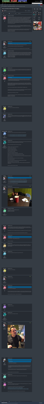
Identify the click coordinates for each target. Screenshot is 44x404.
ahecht (40, 12)
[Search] (35, 3)
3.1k (4, 136)
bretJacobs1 (4, 15)
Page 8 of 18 (19, 13)
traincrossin (4, 106)
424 (4, 73)
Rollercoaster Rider (4, 131)
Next (15, 13)
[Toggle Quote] (8, 77)
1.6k (4, 119)
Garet (4, 358)
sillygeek (4, 304)
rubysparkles (4, 251)
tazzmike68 (4, 374)
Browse (2, 3)
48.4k (4, 181)
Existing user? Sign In (37, 1)
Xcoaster (5, 382)
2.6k (4, 363)
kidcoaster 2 (4, 114)
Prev (3, 13)
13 (14, 13)
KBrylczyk (4, 140)
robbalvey (5, 10)
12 (13, 13)
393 (4, 56)
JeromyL (5, 208)
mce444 (5, 243)
